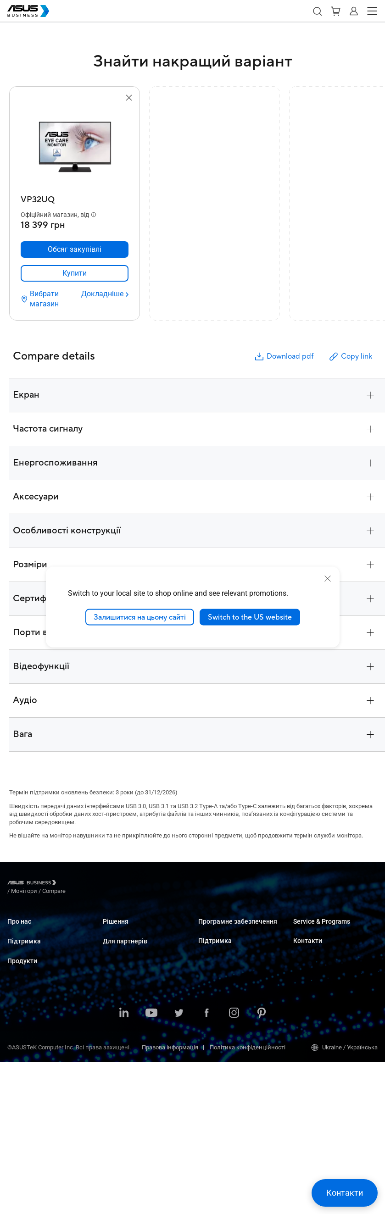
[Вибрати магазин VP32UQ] (48, 299)
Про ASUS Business (33, 929)
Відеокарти (22, 1067)
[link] (74, 273)
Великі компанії (125, 943)
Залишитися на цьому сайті (140, 616)
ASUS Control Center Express (235, 957)
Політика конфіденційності (247, 1199)
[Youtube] (151, 1165)
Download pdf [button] (283, 356)
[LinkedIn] (124, 1165)
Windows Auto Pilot (223, 971)
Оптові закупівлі (316, 992)
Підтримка (24, 963)
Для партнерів (125, 1112)
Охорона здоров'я (127, 993)
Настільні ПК (25, 1012)
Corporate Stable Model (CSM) (332, 943)
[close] (327, 578)
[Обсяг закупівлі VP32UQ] (74, 249)
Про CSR (18, 943)
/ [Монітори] (74, 884)
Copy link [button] (350, 356)
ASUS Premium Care (319, 929)
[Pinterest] (261, 1165)
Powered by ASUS (316, 957)
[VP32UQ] (74, 197)
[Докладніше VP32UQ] (104, 294)
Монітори (20, 1026)
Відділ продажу (314, 1006)
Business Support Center (230, 1006)
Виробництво (121, 1006)
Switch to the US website (250, 616)
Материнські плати (34, 1053)
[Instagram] (234, 1165)
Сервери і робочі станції (40, 1040)
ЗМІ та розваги (123, 1042)
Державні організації (132, 1070)
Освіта (112, 957)
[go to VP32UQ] (75, 147)
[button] (317, 11)
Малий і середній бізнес (137, 929)
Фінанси (114, 1056)
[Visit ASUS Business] (33, 884)
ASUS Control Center (224, 943)
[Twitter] (179, 1165)
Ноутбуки (20, 998)
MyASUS (209, 929)
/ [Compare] (103, 884)
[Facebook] (206, 1165)
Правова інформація (170, 1199)
